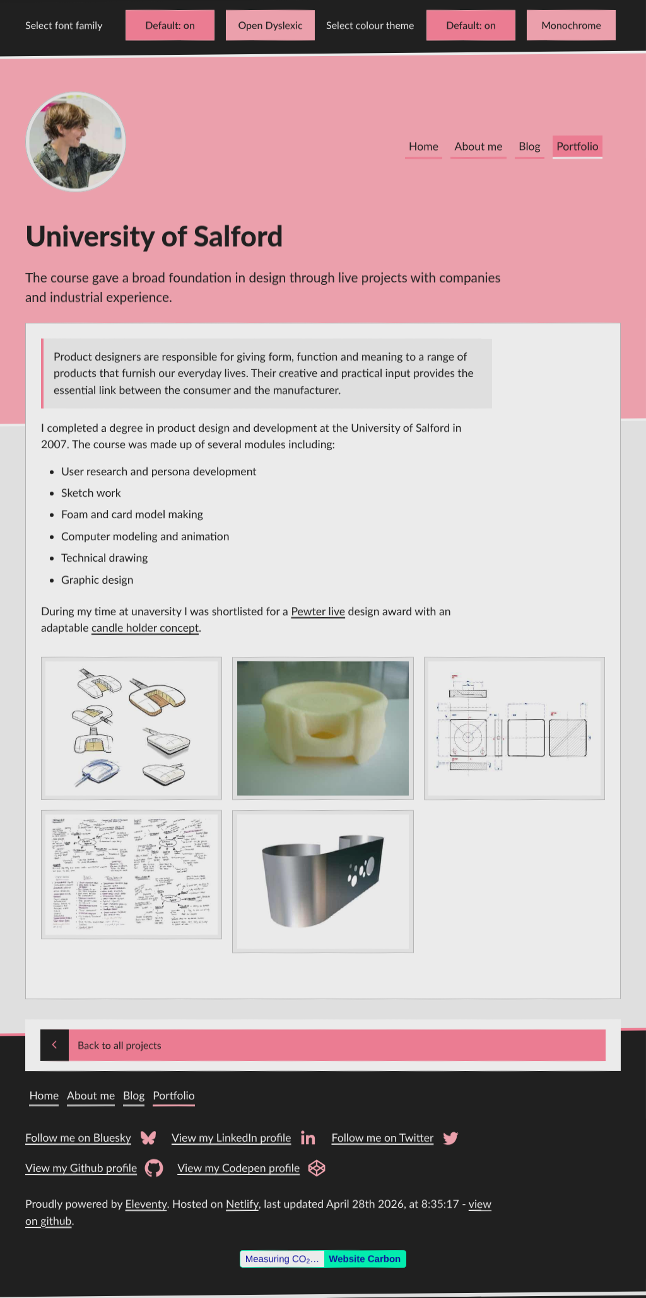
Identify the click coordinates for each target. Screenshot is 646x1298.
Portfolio (577, 146)
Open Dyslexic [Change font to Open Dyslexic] (270, 25)
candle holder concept (145, 627)
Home (423, 146)
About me (479, 146)
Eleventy (146, 1203)
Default (462, 25)
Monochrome (571, 25)
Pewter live (318, 610)
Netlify (242, 1203)
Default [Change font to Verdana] (162, 25)
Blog (529, 146)
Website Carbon (365, 1258)
